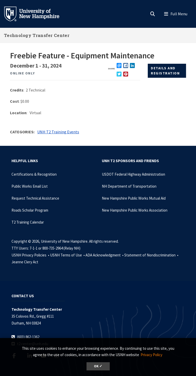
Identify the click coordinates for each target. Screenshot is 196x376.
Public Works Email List (29, 186)
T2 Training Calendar (27, 222)
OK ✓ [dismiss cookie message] (98, 366)
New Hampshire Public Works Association (134, 210)
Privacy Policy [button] (151, 354)
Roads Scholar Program (29, 210)
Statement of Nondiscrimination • (151, 255)
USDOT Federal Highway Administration (133, 174)
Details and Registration (165, 70)
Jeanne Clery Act (24, 262)
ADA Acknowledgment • (104, 255)
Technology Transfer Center (36, 35)
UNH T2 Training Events (58, 131)
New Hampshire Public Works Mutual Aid (134, 198)
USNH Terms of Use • (67, 255)
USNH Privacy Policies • (30, 255)
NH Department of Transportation (129, 186)
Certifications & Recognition (34, 174)
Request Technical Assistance (35, 198)
